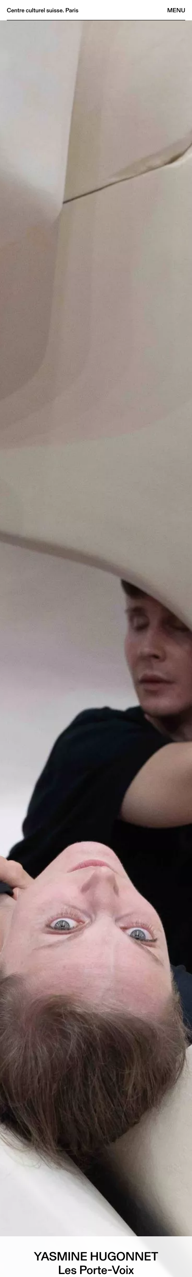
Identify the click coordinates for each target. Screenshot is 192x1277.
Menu (176, 10)
